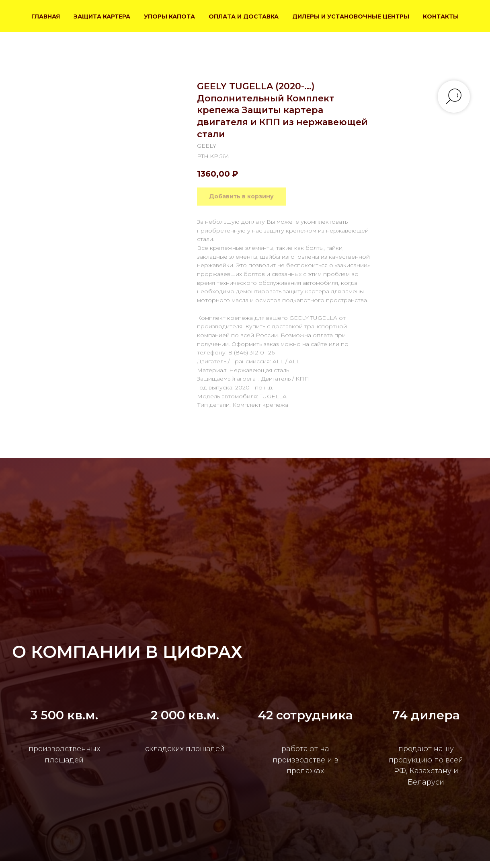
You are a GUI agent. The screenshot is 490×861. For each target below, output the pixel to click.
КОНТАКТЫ (441, 16)
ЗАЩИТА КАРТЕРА (102, 16)
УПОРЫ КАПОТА (169, 16)
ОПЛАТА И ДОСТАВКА (244, 16)
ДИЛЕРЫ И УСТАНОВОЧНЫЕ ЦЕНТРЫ (350, 16)
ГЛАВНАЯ (45, 16)
